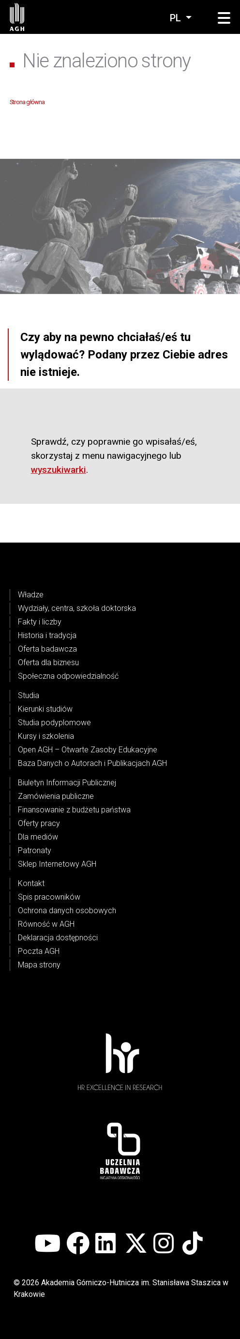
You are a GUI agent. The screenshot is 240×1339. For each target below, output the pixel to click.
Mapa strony (39, 964)
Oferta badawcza (47, 649)
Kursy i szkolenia (46, 736)
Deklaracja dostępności (58, 937)
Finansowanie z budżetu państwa (74, 809)
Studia (28, 695)
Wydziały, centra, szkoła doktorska (77, 608)
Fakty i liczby (39, 621)
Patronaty (34, 850)
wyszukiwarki (58, 469)
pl (176, 18)
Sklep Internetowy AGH (57, 864)
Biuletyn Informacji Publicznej (67, 782)
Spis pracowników (49, 897)
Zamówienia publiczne (56, 796)
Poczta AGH (39, 951)
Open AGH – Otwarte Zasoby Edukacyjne (87, 749)
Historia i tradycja (47, 635)
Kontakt (31, 883)
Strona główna (27, 102)
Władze (31, 594)
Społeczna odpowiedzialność (68, 676)
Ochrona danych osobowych (67, 910)
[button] (224, 18)
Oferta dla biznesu (48, 662)
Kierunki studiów (45, 709)
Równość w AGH (46, 924)
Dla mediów (38, 836)
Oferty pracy (39, 823)
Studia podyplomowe (54, 722)
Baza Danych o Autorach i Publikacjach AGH (92, 763)
